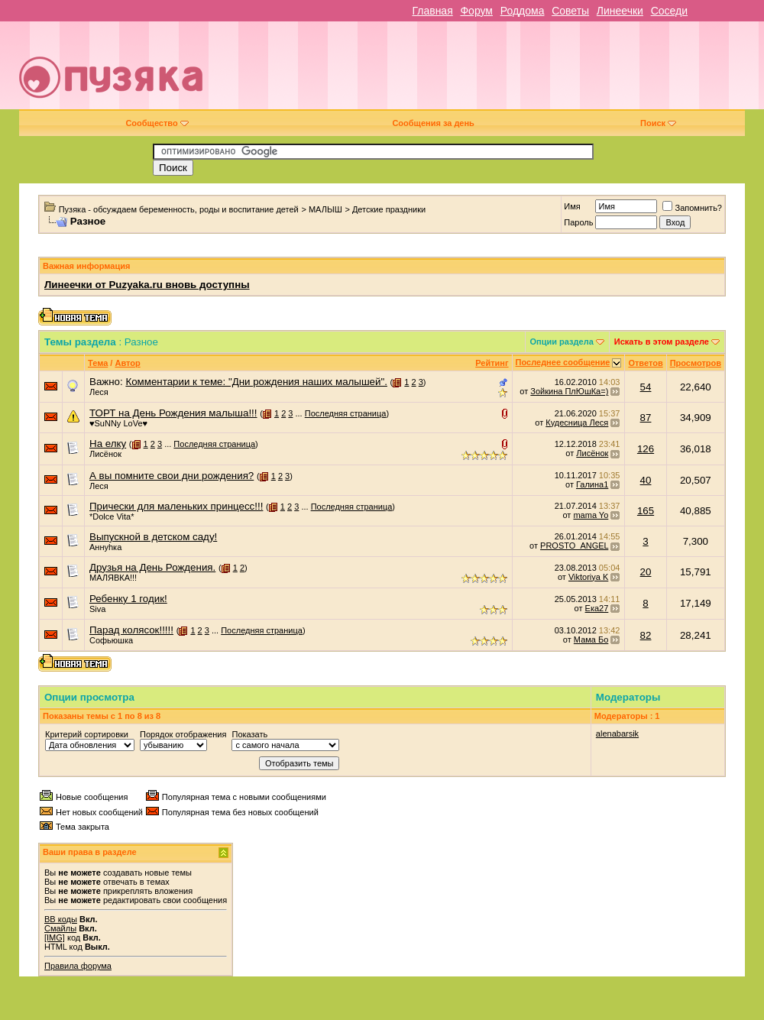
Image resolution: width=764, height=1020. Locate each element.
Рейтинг (491, 363)
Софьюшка (111, 640)
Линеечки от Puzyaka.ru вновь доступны (147, 284)
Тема (98, 363)
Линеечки (620, 11)
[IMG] (54, 937)
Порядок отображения (183, 734)
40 (646, 480)
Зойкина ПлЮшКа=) (569, 391)
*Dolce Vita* (111, 516)
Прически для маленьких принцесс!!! (176, 506)
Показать (249, 734)
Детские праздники (389, 209)
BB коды (60, 919)
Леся (98, 392)
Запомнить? (692, 207)
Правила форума (78, 965)
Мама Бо (591, 639)
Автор (127, 363)
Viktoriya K (588, 576)
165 (645, 510)
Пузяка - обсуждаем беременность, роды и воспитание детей (179, 209)
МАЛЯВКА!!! (113, 577)
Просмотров (695, 363)
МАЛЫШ (325, 209)
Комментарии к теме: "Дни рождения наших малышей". (256, 381)
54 (646, 387)
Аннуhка (105, 547)
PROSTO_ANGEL (574, 545)
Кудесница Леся (576, 422)
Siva (97, 609)
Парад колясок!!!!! (131, 630)
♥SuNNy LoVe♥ (118, 423)
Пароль (578, 222)
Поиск (658, 123)
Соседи (669, 11)
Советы (570, 11)
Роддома (522, 11)
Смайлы (60, 928)
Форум (476, 11)
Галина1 (592, 484)
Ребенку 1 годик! (128, 598)
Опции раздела (562, 341)
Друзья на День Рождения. (152, 567)
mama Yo (590, 515)
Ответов (645, 363)
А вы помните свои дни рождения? (171, 475)
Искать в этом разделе (661, 341)
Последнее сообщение (563, 362)
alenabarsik (617, 733)
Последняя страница (346, 413)
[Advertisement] (531, 71)
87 (646, 417)
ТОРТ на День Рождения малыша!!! (173, 413)
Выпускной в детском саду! (153, 536)
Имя (572, 206)
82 (646, 635)
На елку (107, 443)
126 (645, 449)
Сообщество (156, 123)
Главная (432, 11)
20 (646, 572)
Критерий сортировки (86, 734)
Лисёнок (105, 453)
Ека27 (597, 608)
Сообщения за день (433, 123)
